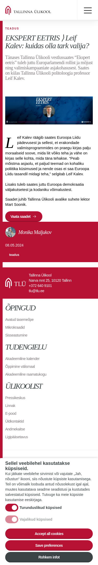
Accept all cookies (49, 534)
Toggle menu (87, 10)
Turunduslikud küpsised (41, 508)
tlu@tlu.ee (36, 291)
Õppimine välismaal (20, 366)
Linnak (10, 406)
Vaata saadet (20, 216)
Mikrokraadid (15, 327)
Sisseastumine (16, 335)
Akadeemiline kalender (22, 359)
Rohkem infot (49, 557)
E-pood (10, 413)
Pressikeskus (15, 398)
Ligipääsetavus (16, 437)
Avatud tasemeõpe (19, 319)
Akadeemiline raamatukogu (26, 374)
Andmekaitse (15, 429)
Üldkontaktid (14, 421)
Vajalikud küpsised (36, 519)
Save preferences (49, 545)
